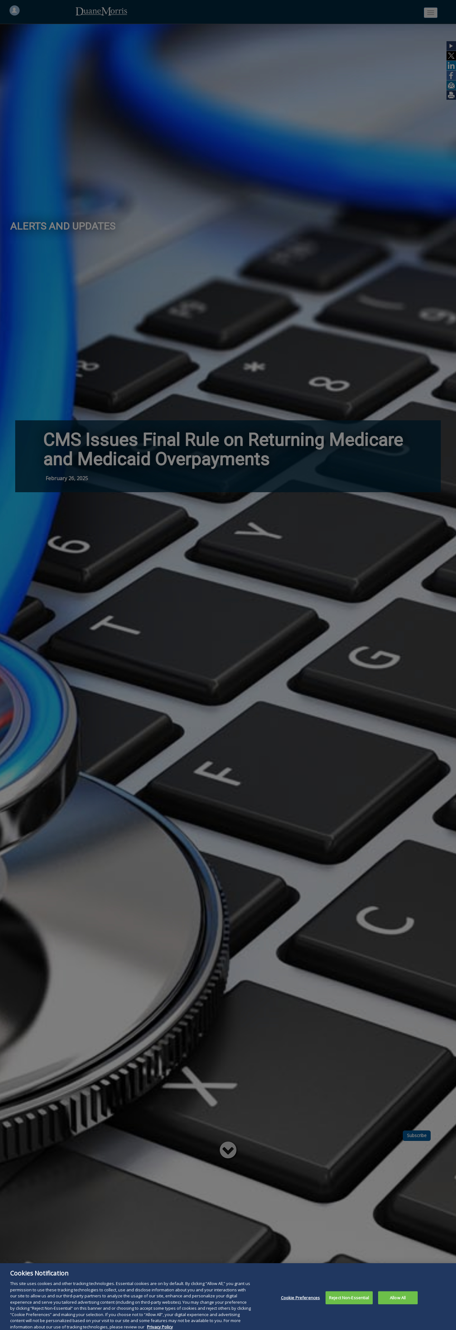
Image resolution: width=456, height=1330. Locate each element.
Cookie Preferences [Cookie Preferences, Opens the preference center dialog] (300, 1304)
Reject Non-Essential (349, 1304)
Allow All (398, 1304)
